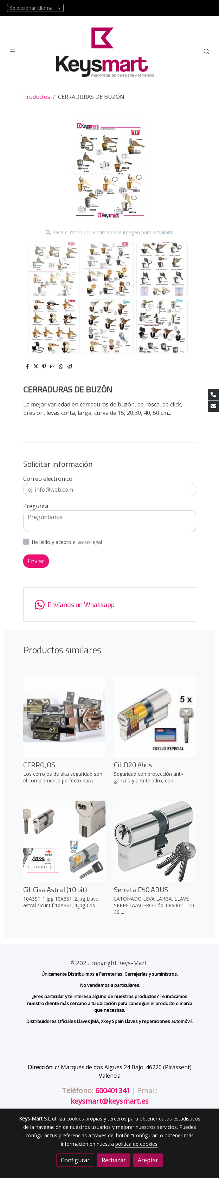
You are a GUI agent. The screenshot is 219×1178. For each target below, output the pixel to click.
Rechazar (114, 1160)
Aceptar (148, 1160)
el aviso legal (87, 542)
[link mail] (213, 406)
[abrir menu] (13, 51)
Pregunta (35, 506)
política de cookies (136, 1143)
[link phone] (213, 394)
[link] (109, 51)
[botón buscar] (206, 51)
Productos (36, 97)
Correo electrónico (47, 479)
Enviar (36, 561)
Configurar (75, 1160)
